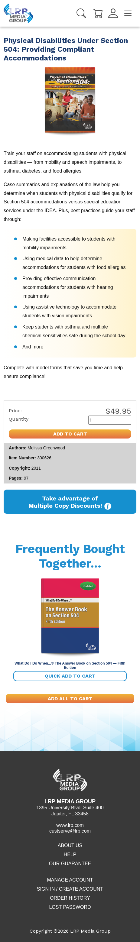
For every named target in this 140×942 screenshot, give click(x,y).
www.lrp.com (70, 825)
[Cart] (98, 12)
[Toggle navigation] (127, 13)
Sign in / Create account (70, 889)
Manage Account (70, 879)
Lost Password (70, 907)
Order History (70, 898)
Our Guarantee (70, 863)
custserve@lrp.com (70, 831)
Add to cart (70, 434)
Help (70, 854)
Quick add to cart (70, 676)
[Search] (81, 13)
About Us (70, 845)
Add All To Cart (70, 698)
